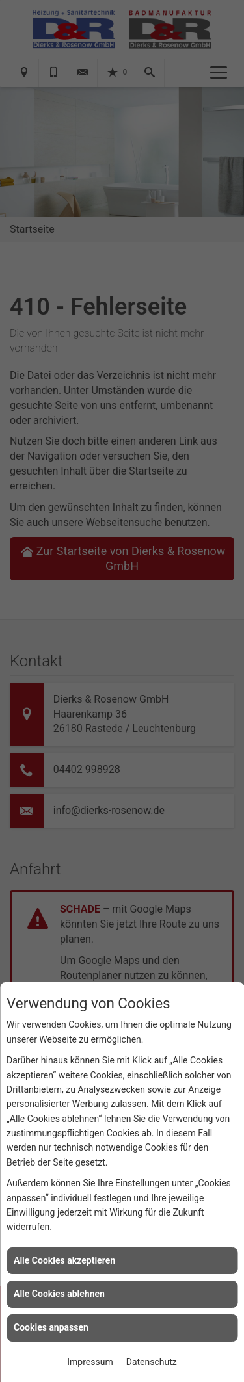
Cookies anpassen (51, 1327)
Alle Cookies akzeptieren (64, 1260)
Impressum (90, 1362)
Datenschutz (151, 1362)
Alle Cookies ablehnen (59, 1293)
